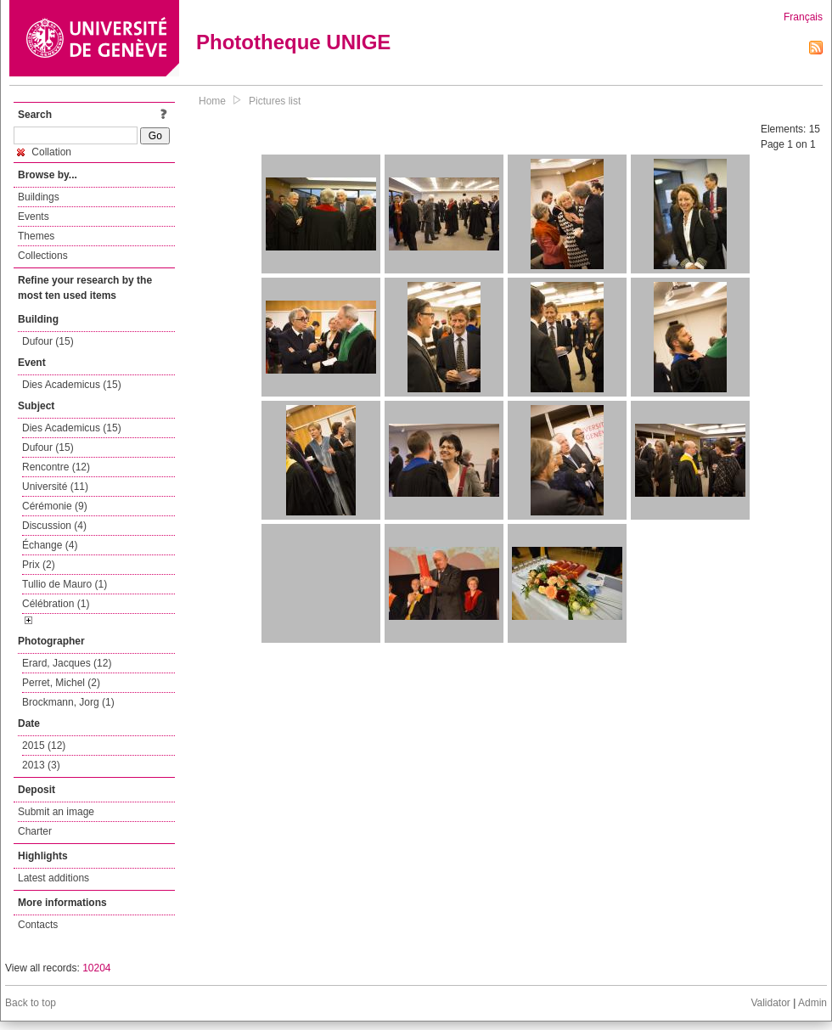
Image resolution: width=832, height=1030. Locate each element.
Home (212, 101)
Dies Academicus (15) (71, 385)
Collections (43, 256)
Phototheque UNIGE (293, 42)
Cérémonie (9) (54, 506)
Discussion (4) (54, 526)
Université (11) (55, 486)
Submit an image (56, 812)
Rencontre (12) (56, 467)
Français (803, 17)
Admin (812, 1003)
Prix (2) (38, 565)
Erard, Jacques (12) (66, 663)
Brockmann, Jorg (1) (68, 702)
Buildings (38, 197)
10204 (96, 968)
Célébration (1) (55, 604)
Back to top (30, 1003)
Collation (44, 152)
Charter (35, 831)
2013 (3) (41, 765)
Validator (770, 1003)
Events (33, 216)
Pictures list (275, 101)
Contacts (38, 925)
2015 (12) (43, 745)
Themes (36, 236)
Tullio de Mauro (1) (64, 584)
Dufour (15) (48, 341)
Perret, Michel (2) (61, 683)
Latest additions (53, 878)
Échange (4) (49, 545)
